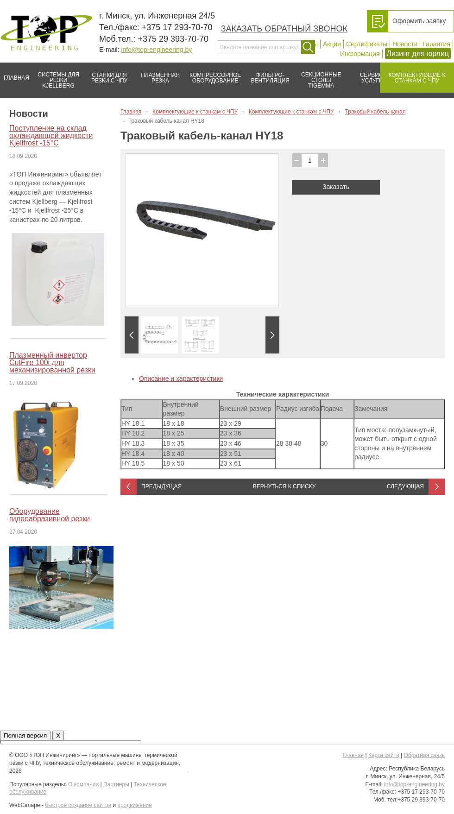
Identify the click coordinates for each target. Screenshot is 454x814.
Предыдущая (161, 486)
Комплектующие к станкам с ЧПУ (412, 74)
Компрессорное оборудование (213, 74)
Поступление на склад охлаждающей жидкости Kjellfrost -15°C (51, 135)
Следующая (405, 486)
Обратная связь (424, 755)
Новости (404, 44)
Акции (332, 44)
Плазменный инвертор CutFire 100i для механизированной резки (52, 362)
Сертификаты (366, 44)
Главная (14, 74)
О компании (83, 784)
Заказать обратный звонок (284, 28)
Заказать (335, 186)
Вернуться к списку (284, 486)
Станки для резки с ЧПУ (105, 74)
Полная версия (25, 735)
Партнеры (116, 784)
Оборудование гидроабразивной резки (49, 515)
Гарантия (436, 44)
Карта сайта (383, 755)
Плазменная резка (157, 74)
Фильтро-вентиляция (267, 74)
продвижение (135, 805)
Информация (360, 53)
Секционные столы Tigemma (318, 76)
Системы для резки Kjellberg (56, 76)
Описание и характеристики (181, 378)
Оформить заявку (419, 21)
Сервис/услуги (372, 78)
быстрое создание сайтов (78, 805)
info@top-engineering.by (156, 49)
